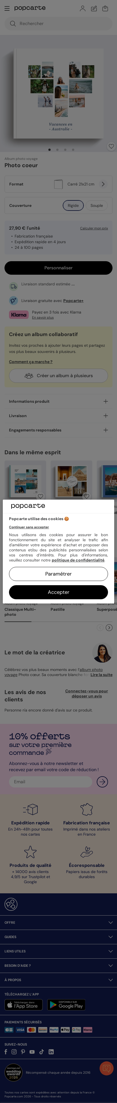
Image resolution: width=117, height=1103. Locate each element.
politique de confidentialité (78, 560)
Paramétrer (58, 573)
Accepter (58, 592)
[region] (58, 552)
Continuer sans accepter (29, 527)
